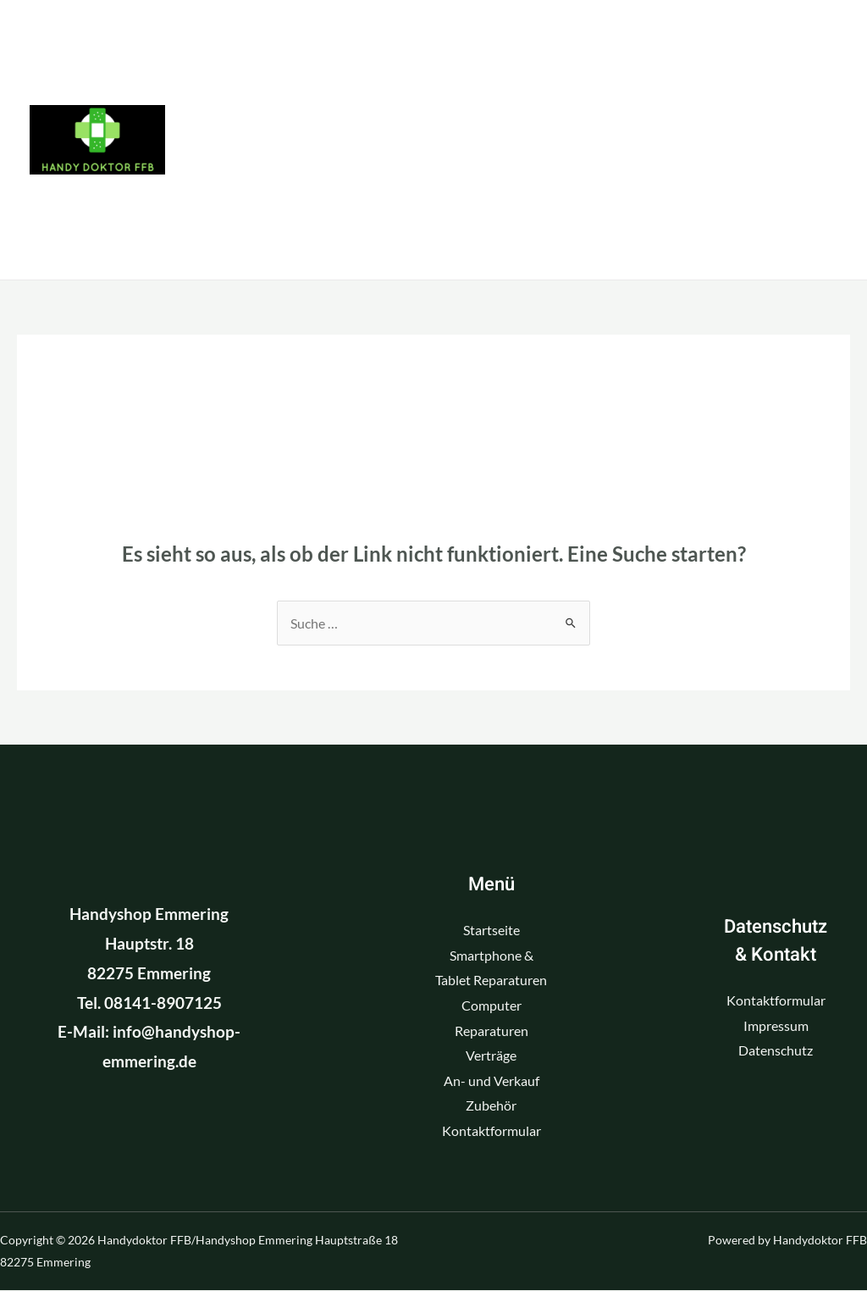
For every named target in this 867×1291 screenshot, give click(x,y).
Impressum (776, 1025)
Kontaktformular (418, 233)
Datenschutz (775, 1051)
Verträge (513, 140)
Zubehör (256, 233)
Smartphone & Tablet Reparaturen (505, 46)
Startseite (264, 46)
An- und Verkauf (667, 140)
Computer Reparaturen (325, 140)
